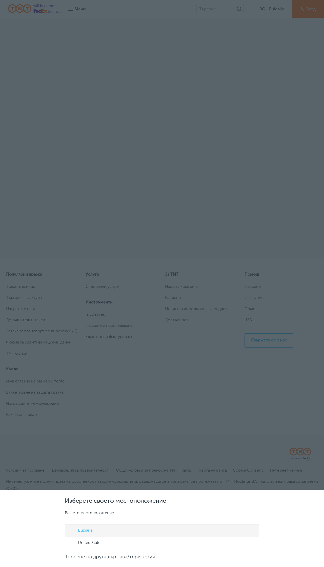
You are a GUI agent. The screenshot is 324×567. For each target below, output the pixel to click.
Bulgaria (80, 531)
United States (85, 543)
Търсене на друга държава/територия (110, 557)
